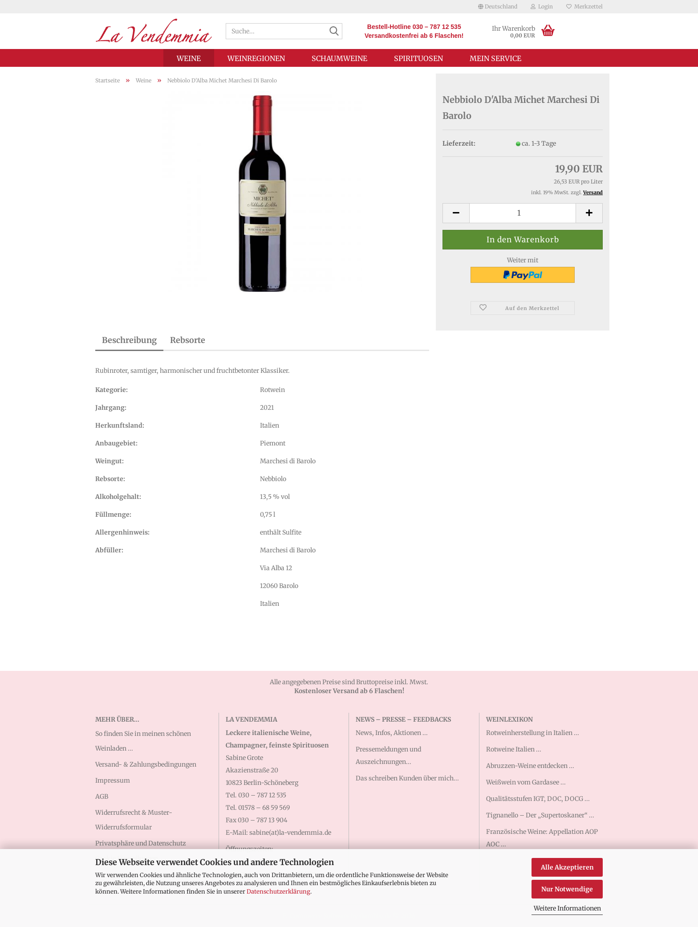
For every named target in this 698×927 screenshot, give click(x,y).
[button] (497, 6)
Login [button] (542, 6)
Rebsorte (187, 340)
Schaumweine (339, 58)
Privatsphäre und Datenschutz (140, 843)
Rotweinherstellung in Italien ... (532, 733)
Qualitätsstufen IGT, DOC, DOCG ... (538, 799)
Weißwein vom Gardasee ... (526, 782)
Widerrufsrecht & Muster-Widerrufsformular (133, 820)
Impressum (112, 780)
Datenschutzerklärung (278, 891)
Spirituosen (418, 58)
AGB (101, 796)
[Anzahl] (522, 213)
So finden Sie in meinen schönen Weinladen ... (143, 741)
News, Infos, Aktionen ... (392, 733)
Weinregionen (256, 58)
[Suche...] (333, 32)
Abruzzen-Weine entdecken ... (530, 766)
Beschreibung (129, 340)
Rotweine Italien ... (513, 749)
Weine (189, 58)
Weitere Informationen (567, 908)
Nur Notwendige (567, 889)
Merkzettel (584, 6)
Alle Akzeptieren (567, 867)
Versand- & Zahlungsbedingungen (145, 764)
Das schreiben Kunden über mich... (407, 778)
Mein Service (495, 58)
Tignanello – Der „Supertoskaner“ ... (540, 815)
